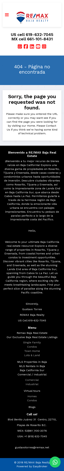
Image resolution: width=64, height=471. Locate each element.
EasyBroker (40, 466)
